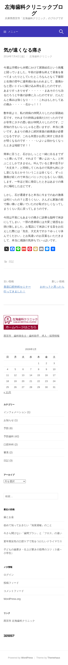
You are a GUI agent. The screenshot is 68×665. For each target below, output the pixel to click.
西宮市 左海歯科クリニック (19, 620)
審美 (6, 452)
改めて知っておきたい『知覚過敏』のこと (28, 525)
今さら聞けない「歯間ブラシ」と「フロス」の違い (33, 533)
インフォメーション (15, 412)
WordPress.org (12, 598)
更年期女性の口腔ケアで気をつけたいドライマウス (33, 541)
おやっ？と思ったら (52, 286)
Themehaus (54, 657)
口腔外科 (9, 444)
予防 (6, 428)
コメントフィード (14, 591)
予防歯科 (9, 436)
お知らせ (9, 420)
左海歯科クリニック (40, 56)
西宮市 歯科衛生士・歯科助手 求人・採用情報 (31, 335)
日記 (11, 261)
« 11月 (7, 392)
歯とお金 (9, 517)
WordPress (27, 657)
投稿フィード (11, 582)
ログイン (9, 574)
